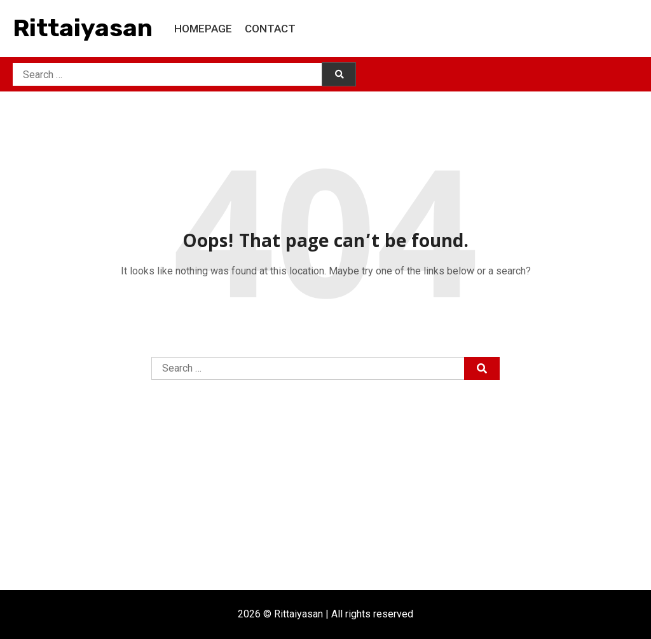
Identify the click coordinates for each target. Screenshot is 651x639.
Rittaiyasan (83, 28)
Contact (270, 28)
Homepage (203, 28)
